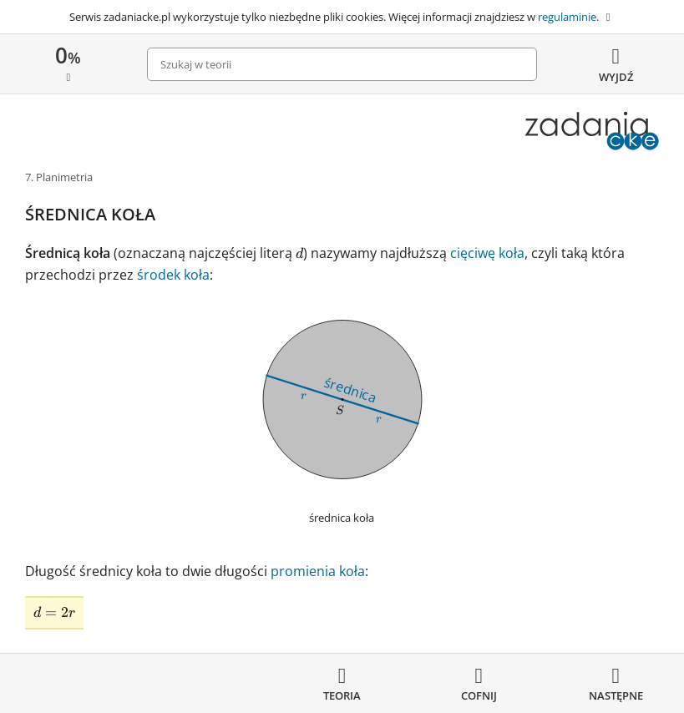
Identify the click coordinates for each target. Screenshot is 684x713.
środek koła (173, 274)
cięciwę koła (487, 253)
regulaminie (567, 16)
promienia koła (318, 571)
